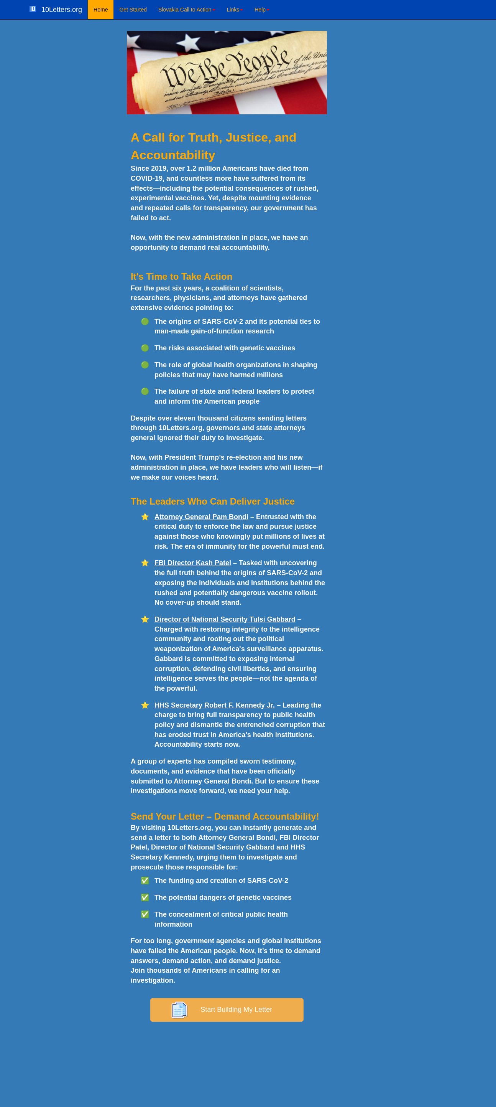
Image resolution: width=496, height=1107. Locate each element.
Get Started (133, 10)
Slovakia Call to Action (186, 10)
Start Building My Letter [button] (227, 1010)
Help (262, 10)
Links (235, 10)
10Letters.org (61, 9)
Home (101, 10)
